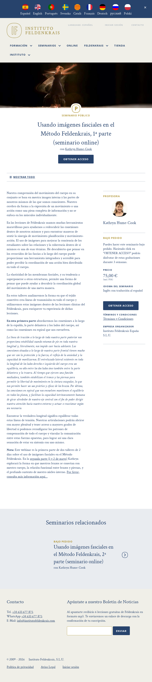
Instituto (20, 54)
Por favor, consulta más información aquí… (43, 474)
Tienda (119, 45)
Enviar (121, 631)
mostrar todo (24, 177)
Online (72, 45)
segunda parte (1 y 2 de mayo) (48, 459)
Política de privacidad (20, 667)
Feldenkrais (96, 45)
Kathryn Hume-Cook (78, 149)
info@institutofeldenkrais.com (36, 621)
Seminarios (49, 45)
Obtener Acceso (75, 159)
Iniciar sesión (114, 25)
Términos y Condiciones (118, 319)
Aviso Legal (48, 667)
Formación (21, 45)
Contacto (138, 25)
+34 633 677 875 (22, 612)
